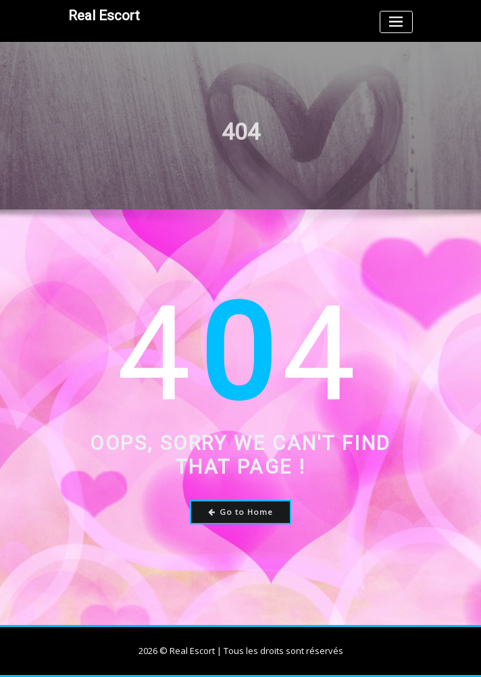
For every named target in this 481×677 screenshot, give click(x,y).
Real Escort (104, 15)
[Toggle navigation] (396, 22)
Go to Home (241, 512)
